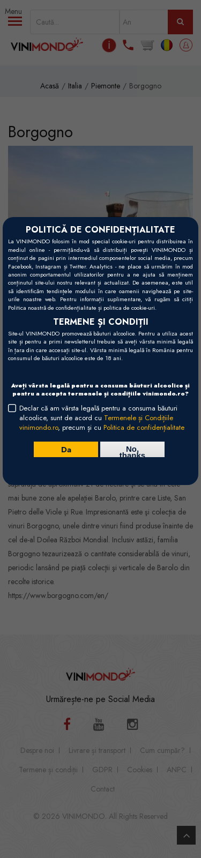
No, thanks (132, 450)
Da (66, 449)
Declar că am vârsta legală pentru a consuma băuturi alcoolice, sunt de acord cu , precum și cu (101, 418)
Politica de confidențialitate (143, 427)
